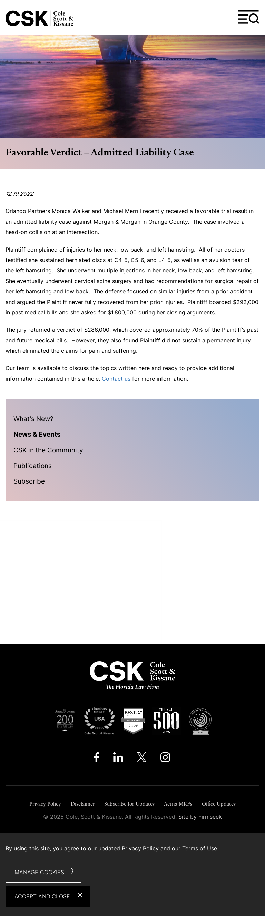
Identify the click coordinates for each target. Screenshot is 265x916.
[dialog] (132, 874)
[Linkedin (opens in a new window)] (118, 759)
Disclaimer (83, 803)
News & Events (37, 434)
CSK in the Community (48, 450)
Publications (32, 465)
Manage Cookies (39, 872)
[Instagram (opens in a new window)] (166, 759)
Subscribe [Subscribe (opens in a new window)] (29, 481)
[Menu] (249, 17)
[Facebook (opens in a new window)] (96, 759)
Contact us (116, 378)
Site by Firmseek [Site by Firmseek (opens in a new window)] (200, 816)
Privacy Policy (45, 803)
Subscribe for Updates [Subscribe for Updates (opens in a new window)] (129, 803)
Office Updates (219, 803)
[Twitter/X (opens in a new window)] (142, 759)
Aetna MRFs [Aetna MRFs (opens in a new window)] (178, 803)
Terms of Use (199, 848)
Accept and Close (42, 896)
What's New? (33, 419)
